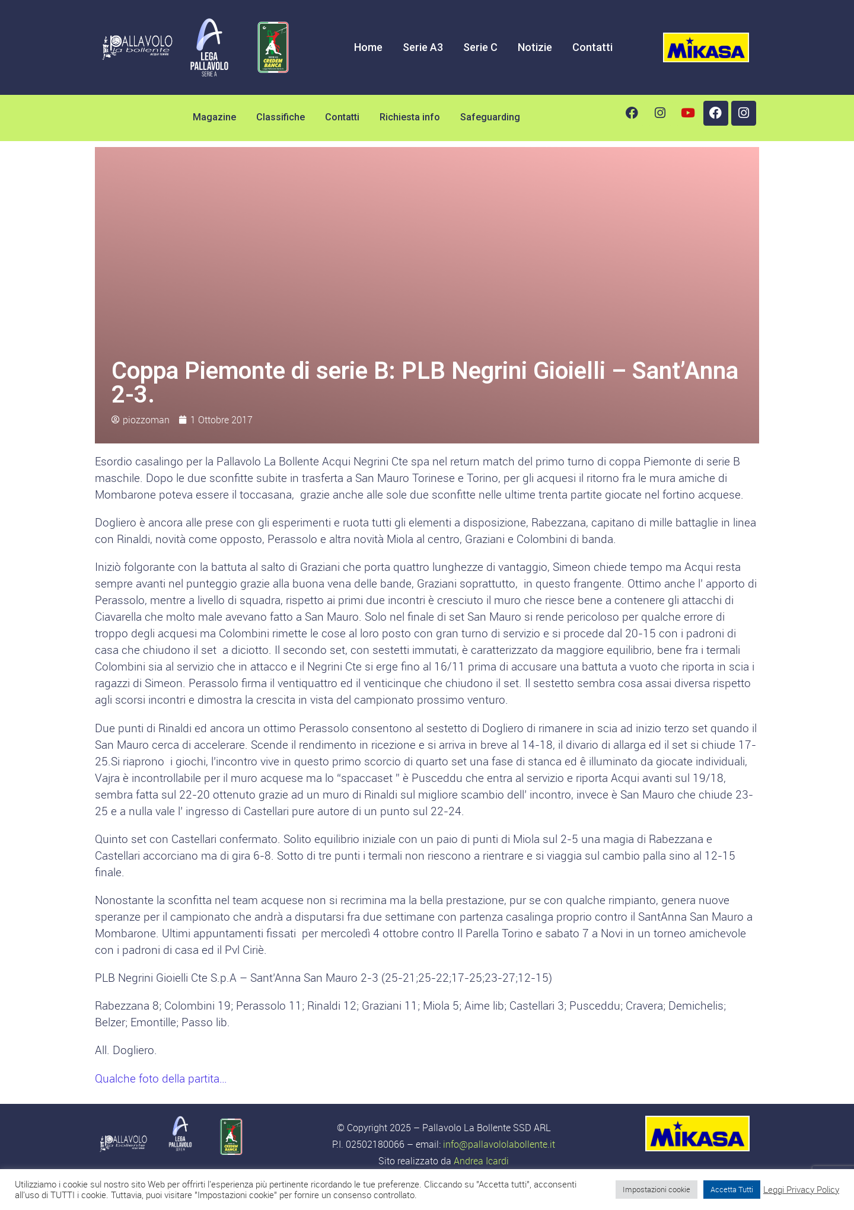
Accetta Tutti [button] (731, 1189)
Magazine (214, 117)
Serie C (480, 47)
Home (368, 47)
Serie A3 (423, 47)
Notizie (535, 47)
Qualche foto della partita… (161, 1078)
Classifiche (280, 117)
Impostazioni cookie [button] (656, 1189)
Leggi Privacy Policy (801, 1190)
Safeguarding (490, 117)
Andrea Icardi (481, 1160)
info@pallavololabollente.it (499, 1144)
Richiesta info (410, 117)
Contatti (592, 47)
